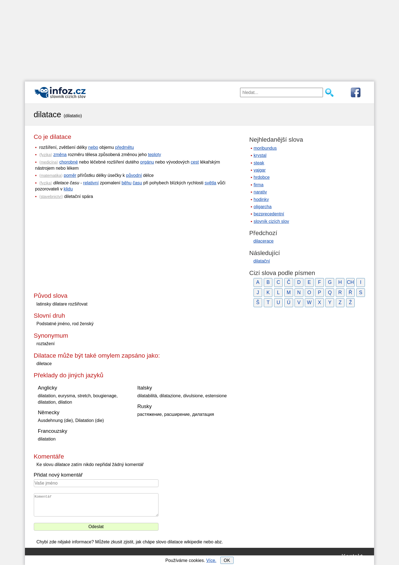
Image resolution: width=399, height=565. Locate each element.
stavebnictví (51, 196)
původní (134, 175)
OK (227, 560)
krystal (260, 155)
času (137, 182)
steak (259, 163)
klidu (68, 189)
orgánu (147, 162)
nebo (93, 147)
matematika (50, 175)
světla (210, 182)
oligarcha (263, 206)
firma (259, 184)
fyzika (45, 154)
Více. (211, 560)
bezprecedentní (269, 214)
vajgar (260, 170)
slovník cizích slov (271, 221)
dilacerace (264, 241)
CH (350, 282)
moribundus (265, 148)
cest (195, 162)
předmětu (124, 147)
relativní (91, 182)
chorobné (68, 162)
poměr (70, 175)
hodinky (261, 199)
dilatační (262, 261)
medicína (48, 162)
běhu (127, 182)
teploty (154, 154)
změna (59, 154)
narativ (260, 192)
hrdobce (262, 177)
